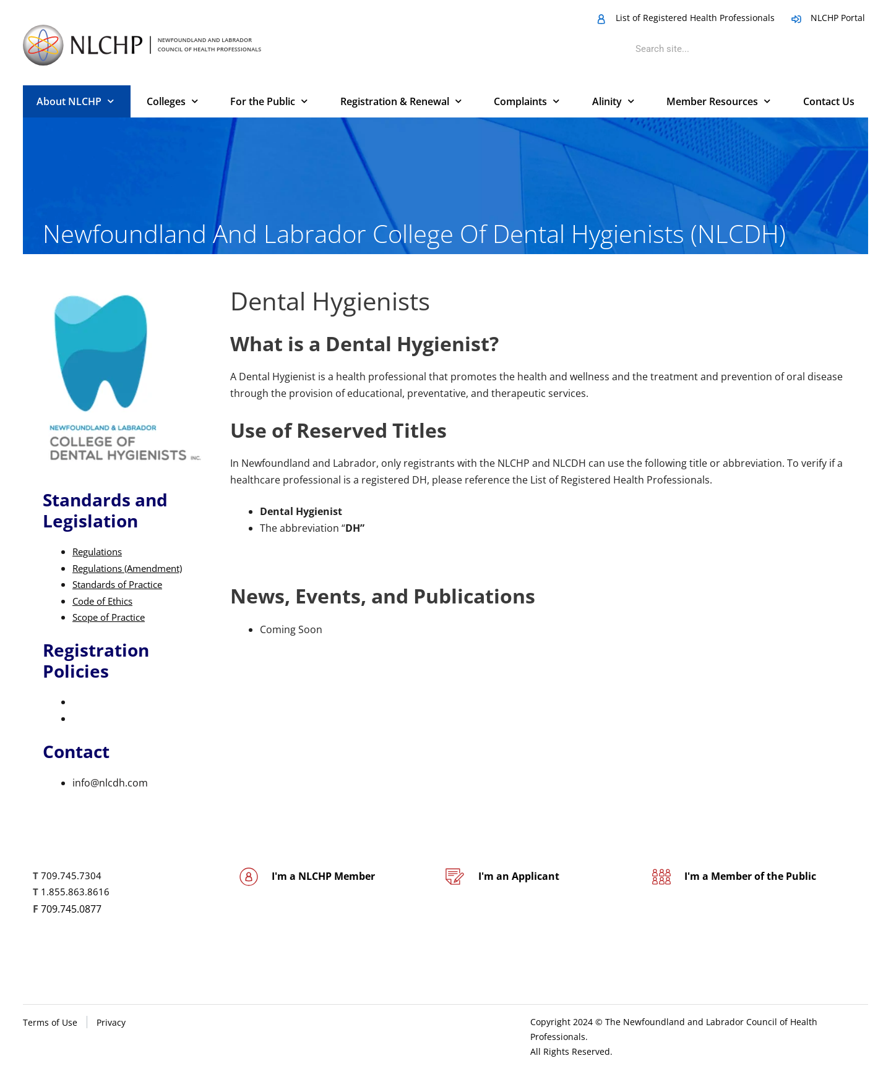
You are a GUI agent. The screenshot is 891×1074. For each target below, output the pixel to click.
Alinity (613, 101)
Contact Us (828, 101)
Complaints (526, 101)
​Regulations (99, 551)
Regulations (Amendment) (133, 568)
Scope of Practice (112, 617)
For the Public (269, 101)
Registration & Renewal (401, 101)
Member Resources (718, 101)
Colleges (172, 101)
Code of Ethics (105, 601)
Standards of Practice (122, 584)
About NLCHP (75, 101)
